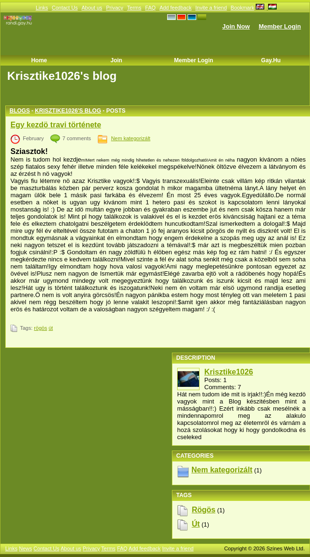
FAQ (150, 7)
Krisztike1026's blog (68, 110)
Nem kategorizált (130, 138)
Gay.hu (270, 60)
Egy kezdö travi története (55, 125)
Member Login (280, 26)
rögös (40, 328)
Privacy (114, 7)
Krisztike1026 (228, 372)
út (51, 328)
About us (91, 7)
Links (42, 7)
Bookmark (242, 7)
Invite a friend (211, 7)
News (25, 548)
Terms (134, 7)
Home (39, 60)
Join (116, 60)
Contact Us (65, 7)
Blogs (20, 110)
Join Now (236, 26)
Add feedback (175, 7)
